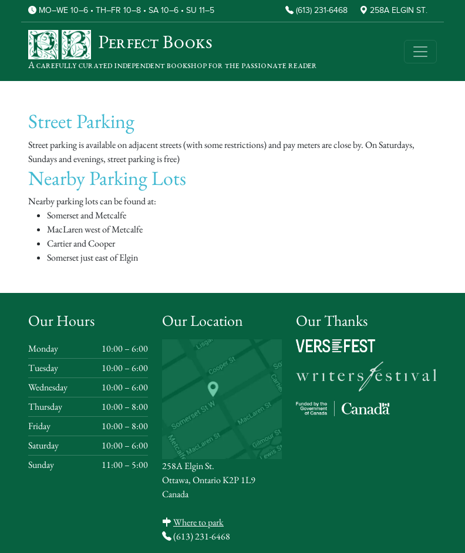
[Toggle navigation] (420, 51)
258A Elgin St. (398, 10)
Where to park (198, 522)
